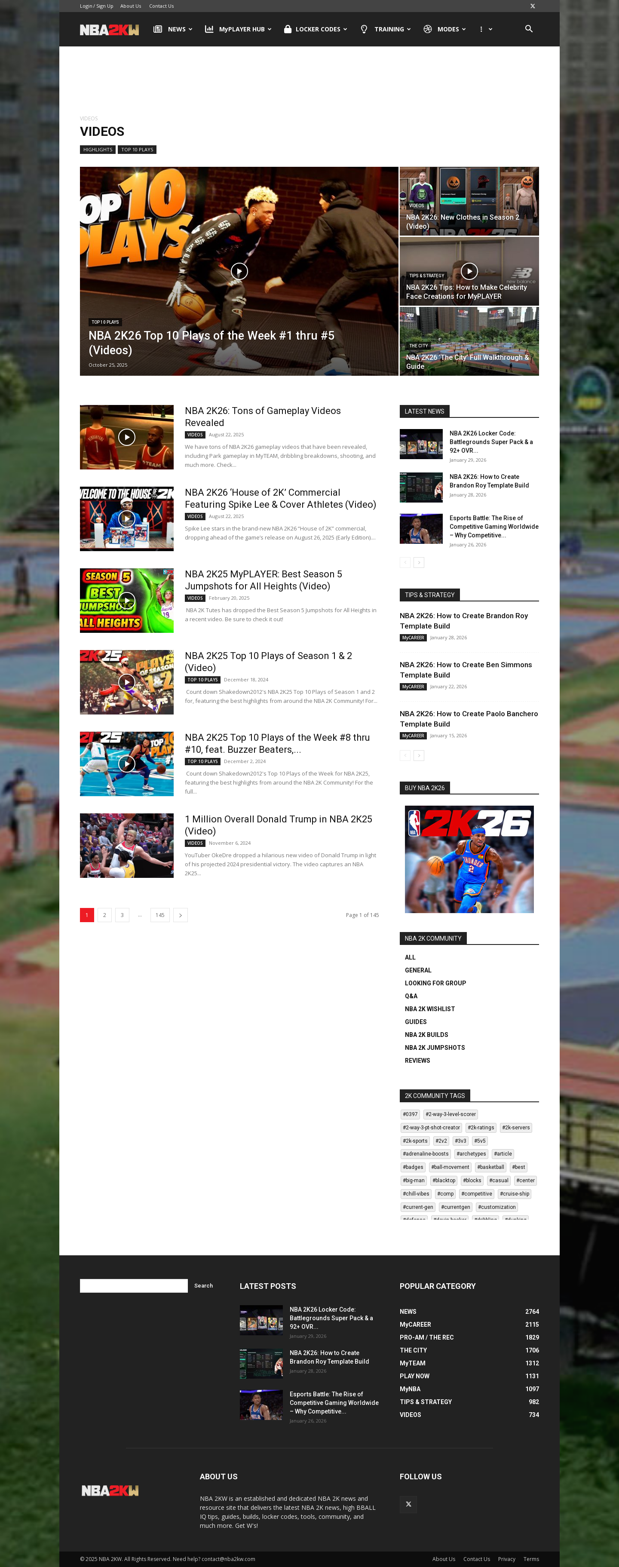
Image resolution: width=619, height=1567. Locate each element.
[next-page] (180, 915)
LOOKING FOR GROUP (435, 983)
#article (503, 1154)
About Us (130, 6)
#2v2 (441, 1141)
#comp (445, 1194)
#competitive (476, 1194)
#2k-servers (516, 1128)
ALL (410, 957)
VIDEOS (416, 205)
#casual (499, 1181)
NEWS (173, 29)
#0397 (410, 1114)
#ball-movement (450, 1167)
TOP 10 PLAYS (137, 149)
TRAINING (385, 29)
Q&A (411, 996)
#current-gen (418, 1207)
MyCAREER (413, 638)
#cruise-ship (514, 1194)
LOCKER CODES (315, 29)
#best (518, 1167)
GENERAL (418, 970)
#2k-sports (415, 1141)
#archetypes (471, 1154)
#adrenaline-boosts (426, 1154)
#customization (497, 1207)
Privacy (506, 1559)
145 (160, 915)
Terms (531, 1559)
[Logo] (113, 29)
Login (86, 6)
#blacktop (443, 1181)
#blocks (472, 1181)
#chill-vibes (416, 1194)
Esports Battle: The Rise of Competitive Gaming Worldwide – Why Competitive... (494, 527)
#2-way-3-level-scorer (451, 1114)
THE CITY (418, 345)
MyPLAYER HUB (238, 29)
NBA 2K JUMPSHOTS (435, 1047)
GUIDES (416, 1021)
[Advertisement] (309, 81)
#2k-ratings (481, 1128)
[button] (528, 30)
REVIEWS (417, 1060)
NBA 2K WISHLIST (430, 1009)
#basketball (490, 1167)
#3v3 (460, 1141)
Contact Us (161, 6)
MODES (444, 29)
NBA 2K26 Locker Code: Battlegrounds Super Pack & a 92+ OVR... (491, 442)
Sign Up (104, 6)
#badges (413, 1167)
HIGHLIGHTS (97, 149)
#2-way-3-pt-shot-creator (431, 1128)
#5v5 (480, 1141)
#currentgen (455, 1207)
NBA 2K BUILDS (426, 1034)
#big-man (414, 1181)
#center (525, 1181)
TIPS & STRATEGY (426, 275)
